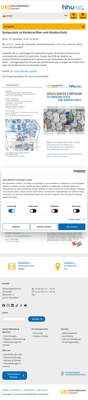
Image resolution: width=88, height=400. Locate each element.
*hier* (31, 76)
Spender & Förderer (12, 360)
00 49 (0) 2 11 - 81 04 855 (43, 293)
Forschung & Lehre (40, 328)
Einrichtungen (10, 336)
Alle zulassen (71, 227)
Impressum (16, 390)
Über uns (6, 350)
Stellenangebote (70, 333)
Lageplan (68, 263)
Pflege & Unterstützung (14, 339)
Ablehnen (16, 227)
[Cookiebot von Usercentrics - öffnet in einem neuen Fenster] (75, 171)
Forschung (38, 333)
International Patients (13, 375)
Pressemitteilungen (12, 357)
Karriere (64, 328)
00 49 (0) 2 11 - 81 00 (44, 289)
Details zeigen (75, 219)
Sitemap (5, 390)
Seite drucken (42, 390)
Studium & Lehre (40, 336)
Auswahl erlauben (44, 227)
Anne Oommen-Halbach (25, 71)
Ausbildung (68, 336)
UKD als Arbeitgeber (72, 339)
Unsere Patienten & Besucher (10, 330)
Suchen (35, 318)
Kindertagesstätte (71, 342)
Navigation (9, 26)
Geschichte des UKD (13, 354)
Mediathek (23, 263)
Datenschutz (28, 390)
